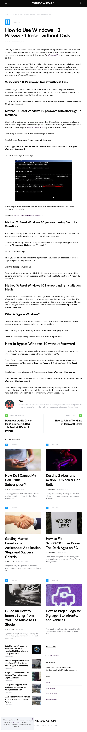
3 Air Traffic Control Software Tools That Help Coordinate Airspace (17, 699)
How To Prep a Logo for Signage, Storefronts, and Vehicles (63, 615)
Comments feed (51, 694)
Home (6, 15)
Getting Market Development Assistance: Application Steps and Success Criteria (23, 548)
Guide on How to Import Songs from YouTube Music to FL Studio (21, 618)
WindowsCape (43, 3)
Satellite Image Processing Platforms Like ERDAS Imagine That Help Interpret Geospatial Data (16, 650)
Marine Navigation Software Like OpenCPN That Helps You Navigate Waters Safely (17, 663)
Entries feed (50, 688)
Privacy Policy (53, 655)
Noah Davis (51, 489)
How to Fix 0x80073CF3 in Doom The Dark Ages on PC (63, 543)
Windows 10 (53, 55)
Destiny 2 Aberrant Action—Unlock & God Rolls (63, 480)
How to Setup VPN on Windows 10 (28, 215)
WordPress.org (51, 700)
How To (14, 15)
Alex (8, 42)
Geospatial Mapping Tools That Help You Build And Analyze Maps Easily (16, 687)
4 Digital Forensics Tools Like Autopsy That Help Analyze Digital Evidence (17, 675)
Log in (48, 682)
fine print (16, 722)
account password (34, 127)
